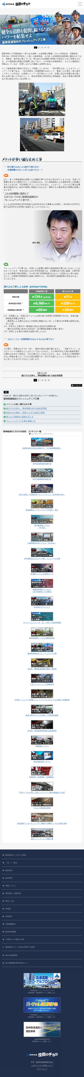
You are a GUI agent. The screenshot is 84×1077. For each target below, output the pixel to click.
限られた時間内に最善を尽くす (20, 417)
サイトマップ (42, 1069)
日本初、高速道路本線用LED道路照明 (42, 731)
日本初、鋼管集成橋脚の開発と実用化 (42, 669)
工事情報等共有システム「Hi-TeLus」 (41, 543)
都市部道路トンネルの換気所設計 (42, 638)
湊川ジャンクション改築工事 (42, 839)
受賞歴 (8, 909)
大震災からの (15, 939)
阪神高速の (16, 855)
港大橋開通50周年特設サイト (17, 963)
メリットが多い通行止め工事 (19, 404)
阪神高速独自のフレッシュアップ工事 (42, 653)
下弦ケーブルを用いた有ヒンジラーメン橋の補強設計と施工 (42, 792)
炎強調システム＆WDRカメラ (42, 574)
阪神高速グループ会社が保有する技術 (20, 947)
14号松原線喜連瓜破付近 (42, 464)
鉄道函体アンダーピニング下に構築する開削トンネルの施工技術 (42, 823)
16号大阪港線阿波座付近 (42, 479)
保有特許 (9, 916)
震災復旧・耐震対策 (13, 893)
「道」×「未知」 (12, 863)
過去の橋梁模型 (12, 955)
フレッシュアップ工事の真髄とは (21, 421)
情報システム (11, 886)
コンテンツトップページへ (42, 434)
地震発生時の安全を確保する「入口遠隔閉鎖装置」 (42, 448)
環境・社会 (10, 901)
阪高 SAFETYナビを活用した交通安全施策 (42, 715)
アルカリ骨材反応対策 (42, 808)
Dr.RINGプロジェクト (42, 607)
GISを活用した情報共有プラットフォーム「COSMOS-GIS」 (42, 494)
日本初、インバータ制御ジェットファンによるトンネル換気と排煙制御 (42, 700)
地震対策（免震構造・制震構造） (42, 777)
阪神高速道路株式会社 (44, 1062)
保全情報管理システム (42, 762)
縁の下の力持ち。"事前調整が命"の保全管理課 (26, 408)
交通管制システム (42, 746)
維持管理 (9, 878)
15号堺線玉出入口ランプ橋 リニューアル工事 (42, 559)
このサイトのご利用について (42, 1065)
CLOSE (80, 4)
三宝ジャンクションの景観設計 (42, 684)
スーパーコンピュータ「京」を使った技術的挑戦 (42, 623)
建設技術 (9, 870)
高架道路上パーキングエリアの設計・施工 (42, 510)
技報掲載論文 (11, 924)
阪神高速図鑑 (11, 932)
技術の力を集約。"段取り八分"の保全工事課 (25, 413)
